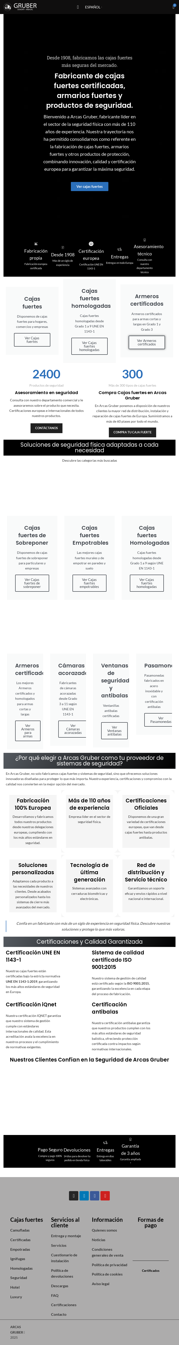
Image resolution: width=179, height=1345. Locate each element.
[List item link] (28, 1230)
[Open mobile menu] (78, 7)
